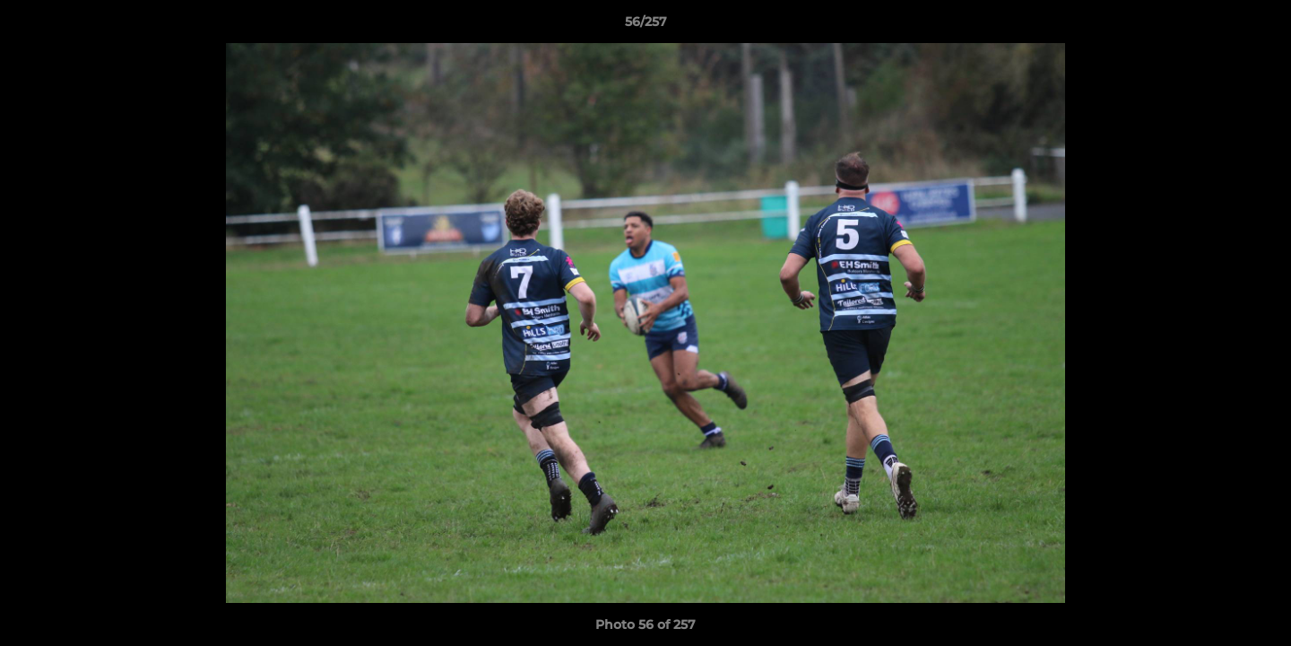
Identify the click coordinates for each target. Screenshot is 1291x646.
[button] (1258, 26)
